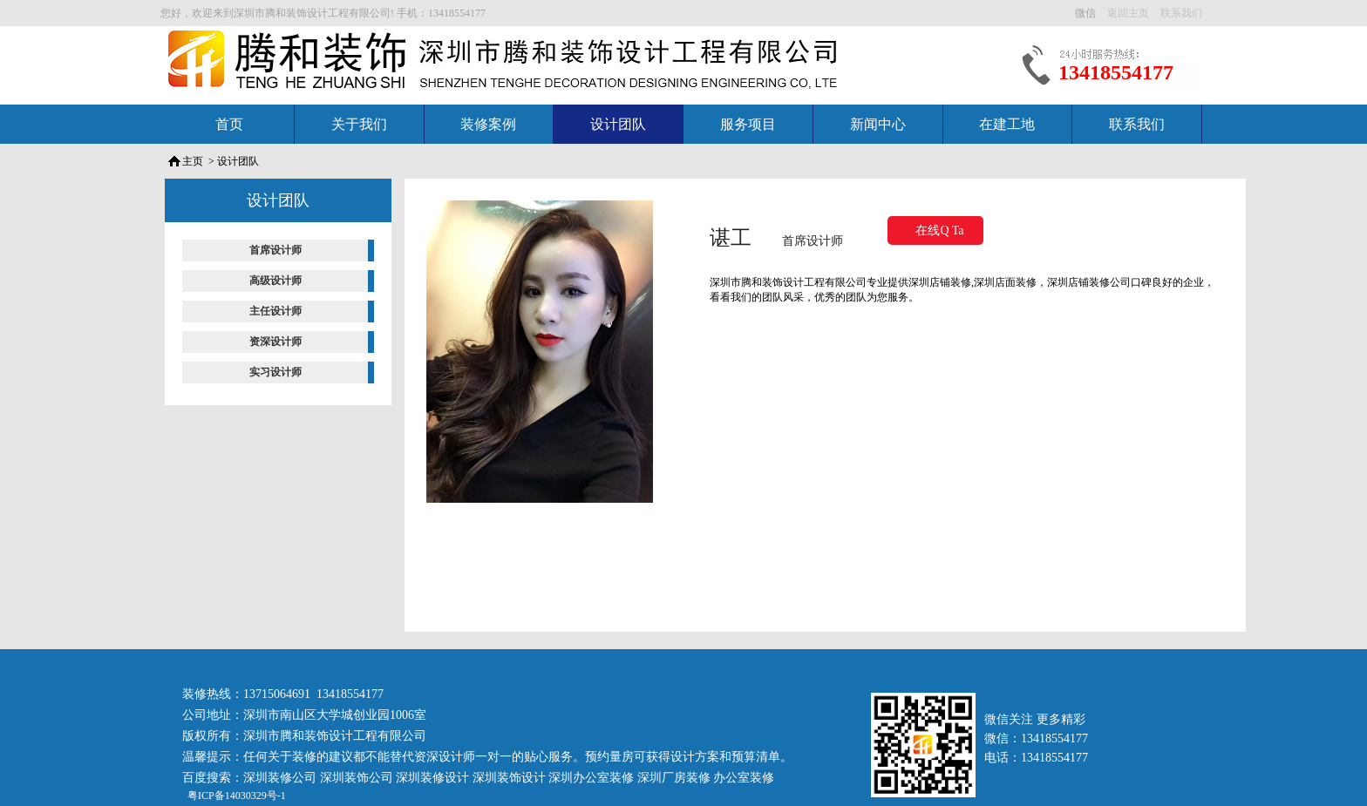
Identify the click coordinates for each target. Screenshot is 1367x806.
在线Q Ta (939, 230)
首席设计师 (275, 250)
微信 (1086, 13)
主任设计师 (275, 311)
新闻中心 (878, 124)
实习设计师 (275, 372)
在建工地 (1007, 124)
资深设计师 (275, 341)
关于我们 (359, 124)
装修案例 (488, 124)
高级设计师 (275, 280)
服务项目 (748, 124)
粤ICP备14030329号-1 (235, 795)
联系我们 (1137, 124)
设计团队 (618, 124)
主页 (192, 161)
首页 (229, 124)
